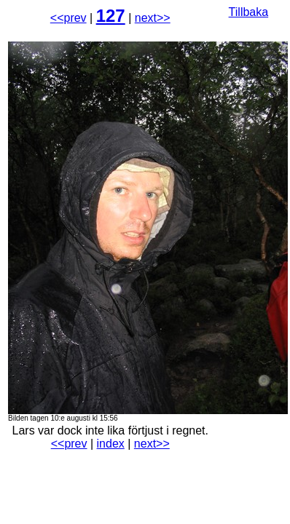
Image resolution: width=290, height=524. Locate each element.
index (111, 443)
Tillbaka (249, 12)
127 (110, 15)
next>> (153, 18)
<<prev (68, 18)
